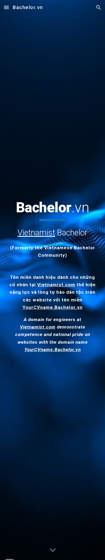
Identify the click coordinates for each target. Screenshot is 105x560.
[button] (6, 7)
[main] (52, 229)
